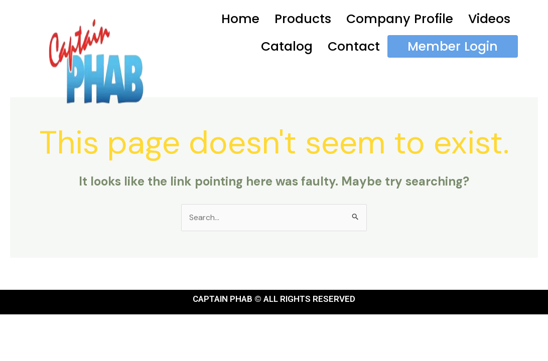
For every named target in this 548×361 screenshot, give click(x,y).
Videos (489, 19)
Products (303, 19)
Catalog (287, 46)
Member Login (452, 46)
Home (240, 19)
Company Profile (399, 19)
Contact (354, 46)
